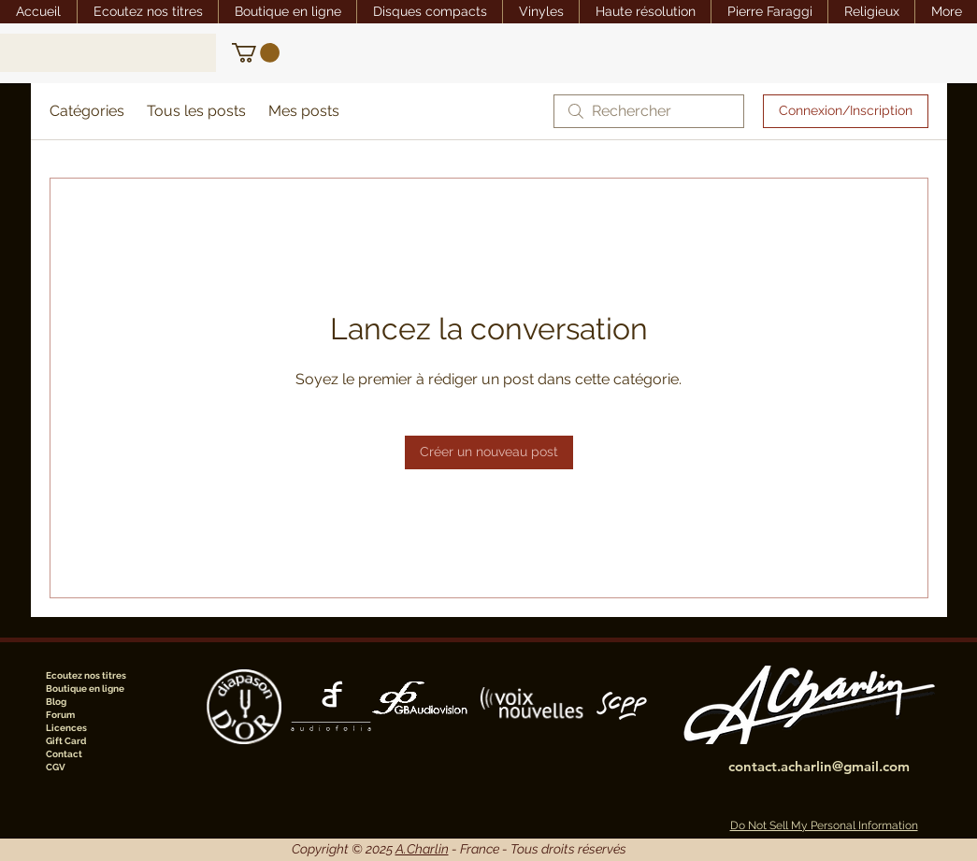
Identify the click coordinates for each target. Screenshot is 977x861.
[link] (256, 53)
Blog (56, 701)
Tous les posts (196, 111)
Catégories (87, 111)
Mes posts (303, 111)
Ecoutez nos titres (86, 675)
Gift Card (66, 741)
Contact (64, 754)
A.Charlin (422, 848)
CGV (55, 767)
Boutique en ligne (85, 688)
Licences (66, 728)
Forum (60, 715)
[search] (648, 111)
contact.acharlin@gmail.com (819, 766)
